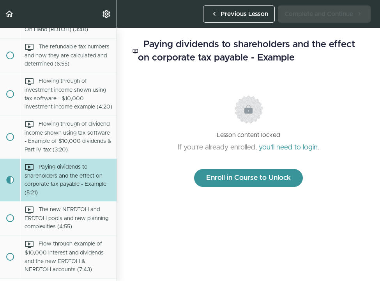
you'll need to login (288, 147)
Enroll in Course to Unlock (248, 177)
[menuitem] (107, 14)
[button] (9, 14)
